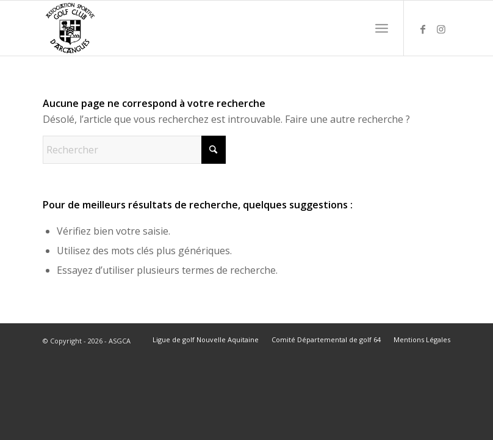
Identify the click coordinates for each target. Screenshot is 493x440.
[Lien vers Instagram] (441, 28)
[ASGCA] (70, 28)
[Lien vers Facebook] (423, 28)
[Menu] (381, 28)
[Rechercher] (134, 150)
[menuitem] (381, 28)
